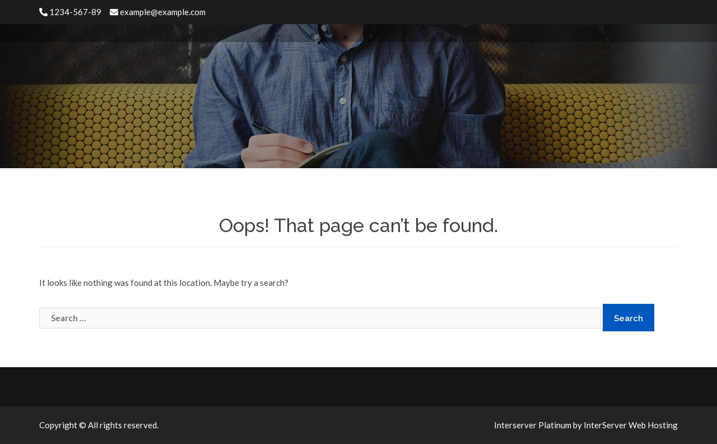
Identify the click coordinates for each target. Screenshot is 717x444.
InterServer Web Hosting (631, 425)
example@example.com (158, 12)
